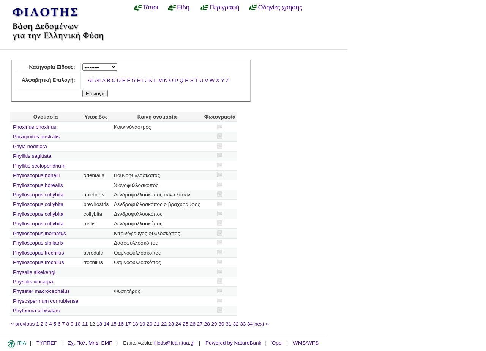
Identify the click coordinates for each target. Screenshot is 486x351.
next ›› (261, 324)
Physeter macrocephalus (41, 291)
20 (149, 324)
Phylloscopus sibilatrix (38, 243)
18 (135, 324)
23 (171, 324)
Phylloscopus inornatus (39, 233)
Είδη (183, 7)
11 (85, 324)
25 (185, 324)
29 (214, 324)
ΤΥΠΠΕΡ (46, 343)
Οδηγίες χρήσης (280, 7)
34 (250, 324)
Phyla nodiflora (30, 146)
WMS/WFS (306, 343)
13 (99, 324)
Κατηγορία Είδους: (52, 67)
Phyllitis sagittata (32, 156)
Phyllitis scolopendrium (39, 166)
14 (106, 324)
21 (156, 324)
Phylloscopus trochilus (38, 253)
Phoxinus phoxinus (34, 127)
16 (121, 324)
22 (164, 324)
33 (243, 324)
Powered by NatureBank (233, 343)
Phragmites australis (36, 136)
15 (114, 324)
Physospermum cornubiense (45, 301)
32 (235, 324)
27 (200, 324)
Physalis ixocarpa (33, 282)
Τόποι (150, 7)
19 (142, 324)
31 (228, 324)
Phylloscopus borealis (38, 185)
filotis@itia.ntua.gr (174, 343)
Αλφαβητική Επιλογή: (48, 80)
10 (77, 324)
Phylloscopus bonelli (36, 175)
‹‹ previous (22, 324)
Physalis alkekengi (34, 272)
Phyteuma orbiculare (36, 310)
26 (193, 324)
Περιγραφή (224, 7)
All (90, 80)
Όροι (277, 343)
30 (221, 324)
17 (128, 324)
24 (178, 324)
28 (207, 324)
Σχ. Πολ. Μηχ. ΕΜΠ (90, 343)
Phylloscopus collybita (38, 195)
